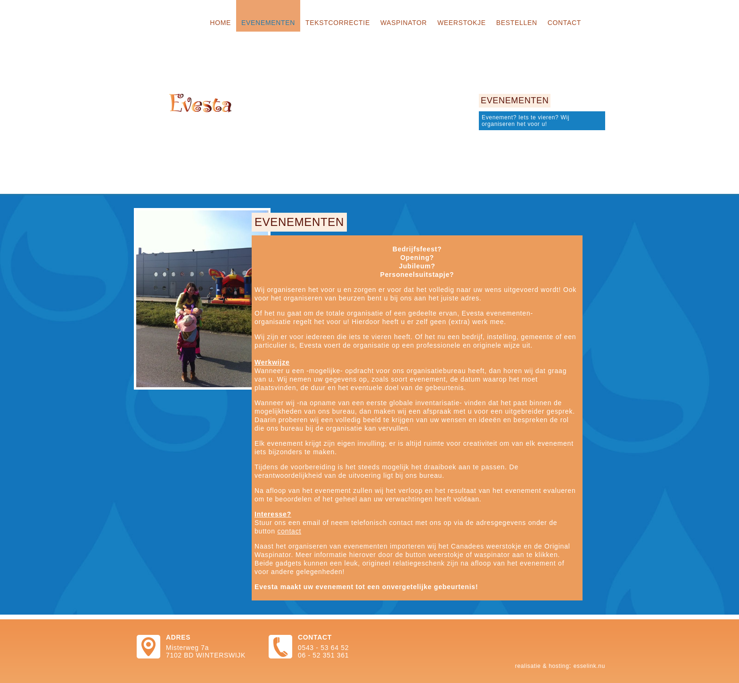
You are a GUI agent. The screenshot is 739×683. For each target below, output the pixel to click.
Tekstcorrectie (337, 22)
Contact (564, 22)
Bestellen (516, 22)
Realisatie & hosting (542, 666)
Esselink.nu (589, 666)
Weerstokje (461, 22)
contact (289, 531)
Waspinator (403, 22)
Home (220, 22)
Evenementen (268, 22)
